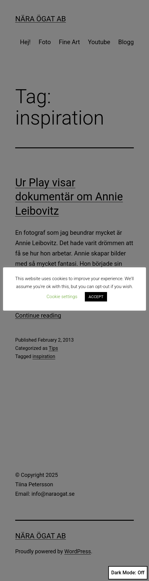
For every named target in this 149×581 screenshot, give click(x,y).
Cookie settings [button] (62, 296)
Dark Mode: (127, 572)
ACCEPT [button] (95, 296)
